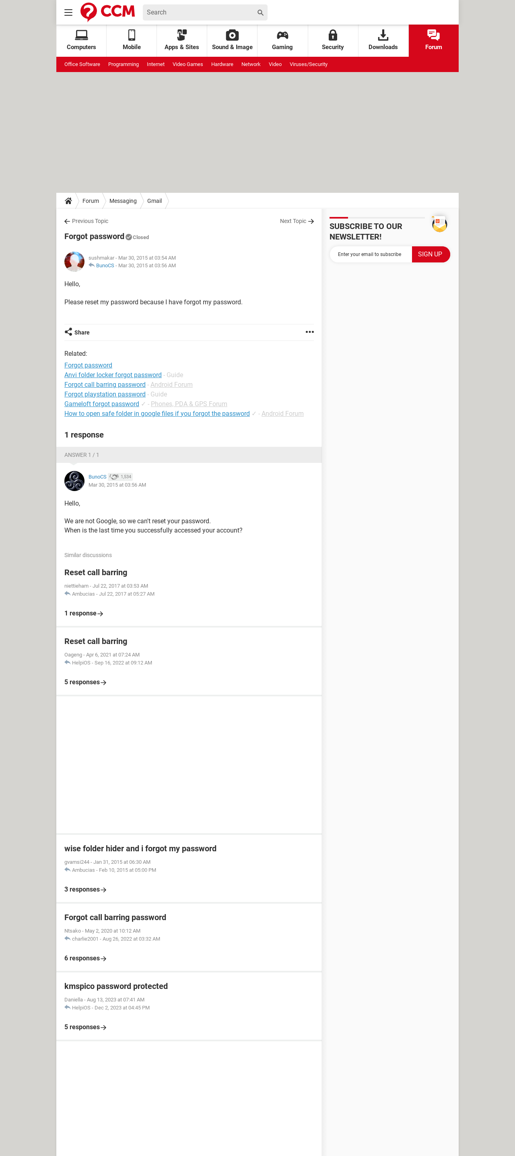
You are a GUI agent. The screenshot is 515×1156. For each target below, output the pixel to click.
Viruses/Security (309, 64)
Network (251, 64)
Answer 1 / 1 (81, 455)
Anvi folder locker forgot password (113, 375)
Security (333, 40)
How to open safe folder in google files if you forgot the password (157, 413)
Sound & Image (232, 40)
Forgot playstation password (105, 394)
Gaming (282, 40)
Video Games (188, 64)
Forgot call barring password (105, 384)
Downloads (383, 40)
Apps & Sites (182, 40)
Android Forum (171, 384)
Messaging (123, 201)
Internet (156, 64)
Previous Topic (90, 221)
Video (275, 64)
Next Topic (293, 221)
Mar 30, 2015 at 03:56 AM (147, 265)
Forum (433, 40)
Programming (123, 64)
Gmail (154, 201)
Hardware (222, 64)
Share (82, 332)
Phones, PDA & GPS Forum (189, 404)
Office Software (82, 64)
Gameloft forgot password (101, 404)
